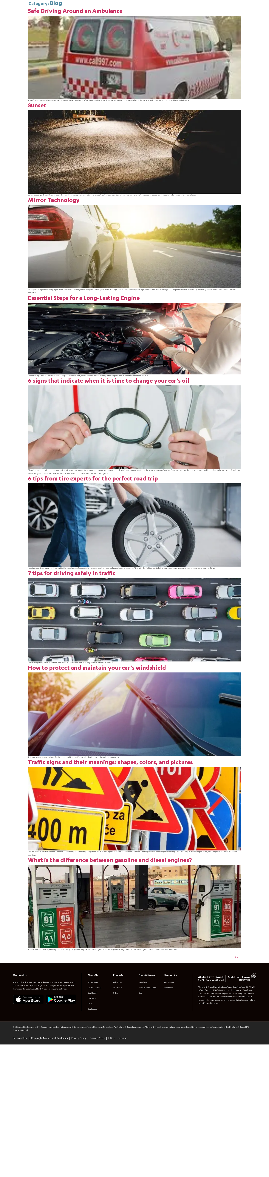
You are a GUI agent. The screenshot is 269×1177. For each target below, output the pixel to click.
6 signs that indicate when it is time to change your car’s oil (108, 425)
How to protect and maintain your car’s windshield (97, 750)
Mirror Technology (54, 231)
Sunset (37, 121)
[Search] (54, 7)
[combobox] (40, 7)
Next (237, 1077)
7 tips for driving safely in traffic (71, 645)
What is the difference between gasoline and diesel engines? (110, 965)
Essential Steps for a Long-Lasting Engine (84, 341)
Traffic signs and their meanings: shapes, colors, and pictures (110, 855)
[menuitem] (16, 7)
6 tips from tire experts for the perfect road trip (93, 535)
